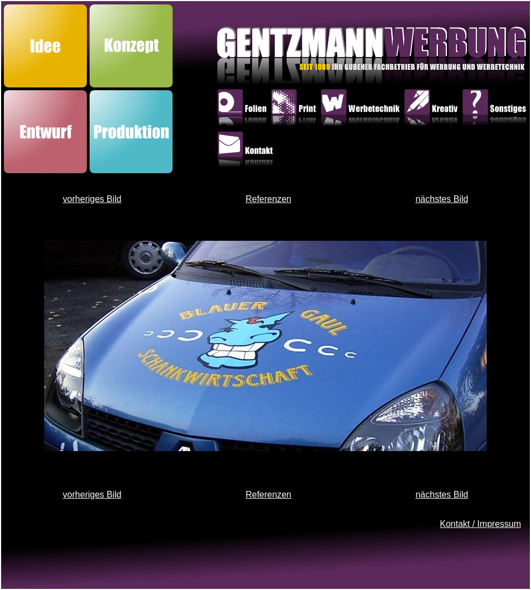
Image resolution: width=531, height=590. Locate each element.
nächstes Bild (441, 199)
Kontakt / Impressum (480, 524)
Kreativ (433, 110)
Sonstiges (496, 110)
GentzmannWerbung (298, 59)
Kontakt (247, 152)
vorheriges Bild (92, 199)
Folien (243, 110)
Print (295, 110)
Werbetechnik (362, 110)
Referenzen (268, 199)
